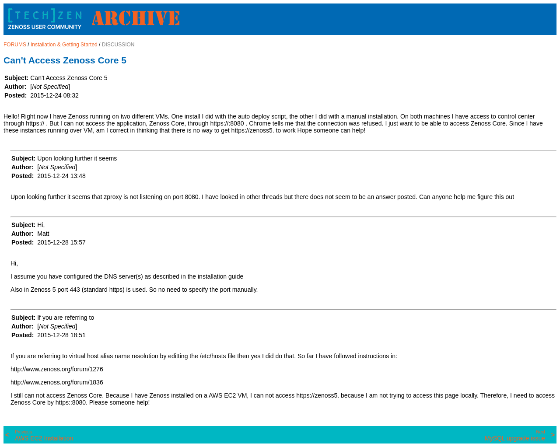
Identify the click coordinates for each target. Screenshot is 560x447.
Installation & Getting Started (64, 45)
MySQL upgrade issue (515, 436)
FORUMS (15, 45)
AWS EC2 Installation (44, 436)
